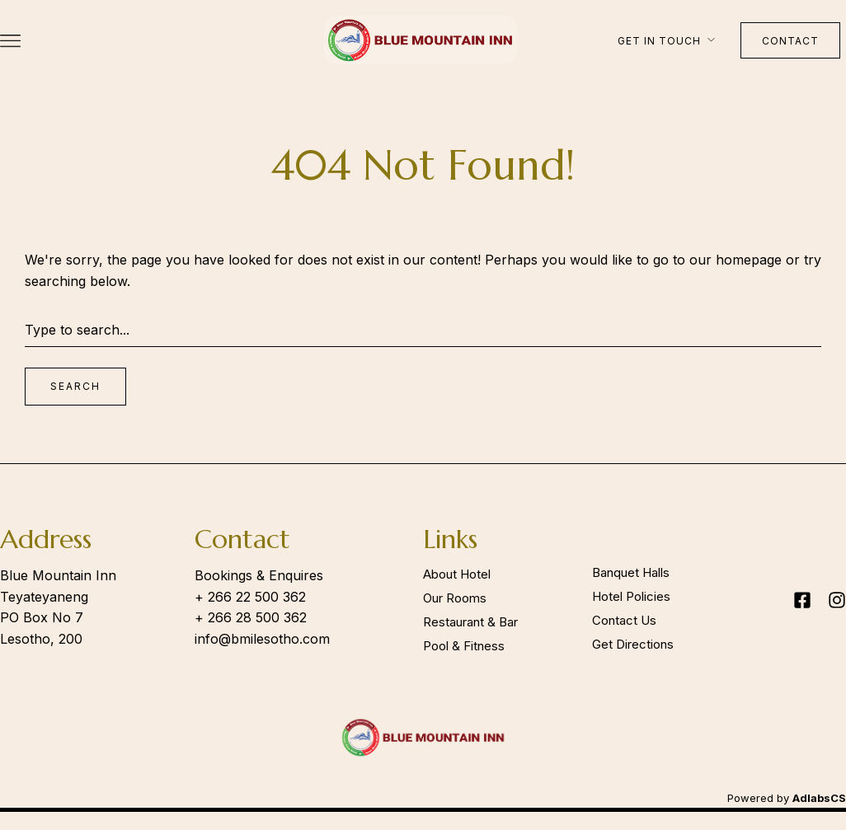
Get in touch (659, 41)
